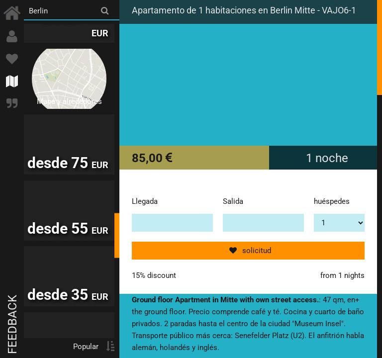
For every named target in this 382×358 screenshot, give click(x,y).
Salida (233, 201)
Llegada (145, 201)
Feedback (12, 324)
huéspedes (332, 201)
